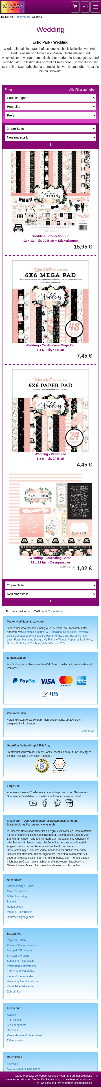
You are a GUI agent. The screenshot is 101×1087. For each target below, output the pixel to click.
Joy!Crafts (81, 635)
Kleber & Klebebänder (20, 976)
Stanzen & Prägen (18, 955)
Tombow (35, 643)
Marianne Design (32, 639)
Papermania (75, 639)
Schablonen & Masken (20, 960)
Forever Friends (51, 635)
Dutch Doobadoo (17, 635)
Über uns (12, 1030)
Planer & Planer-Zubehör (22, 945)
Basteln (11, 901)
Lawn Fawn (14, 639)
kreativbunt (22, 16)
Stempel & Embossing (20, 950)
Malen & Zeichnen (18, 891)
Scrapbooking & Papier (20, 886)
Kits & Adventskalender (20, 986)
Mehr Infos (87, 731)
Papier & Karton (16, 940)
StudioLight (22, 643)
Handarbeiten (15, 906)
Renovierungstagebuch (20, 917)
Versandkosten (56, 611)
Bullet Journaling (17, 896)
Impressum (13, 1063)
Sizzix (10, 643)
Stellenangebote (16, 1025)
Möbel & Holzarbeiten (20, 911)
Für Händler (14, 1019)
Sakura (88, 639)
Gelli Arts (68, 635)
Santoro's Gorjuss (33, 632)
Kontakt (11, 1014)
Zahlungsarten (15, 1040)
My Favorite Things (55, 639)
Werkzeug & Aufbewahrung (23, 981)
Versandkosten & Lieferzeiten (24, 1035)
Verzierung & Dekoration (21, 966)
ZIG (62, 643)
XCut (51, 643)
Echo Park (35, 635)
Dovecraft (83, 632)
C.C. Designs (53, 632)
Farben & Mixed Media (20, 971)
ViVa (44, 643)
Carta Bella (69, 632)
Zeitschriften (14, 991)
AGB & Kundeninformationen (24, 1068)
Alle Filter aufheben (82, 89)
